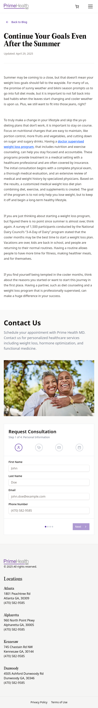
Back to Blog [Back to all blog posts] (16, 22)
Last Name (15, 476)
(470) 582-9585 (14, 603)
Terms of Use (59, 702)
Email (12, 490)
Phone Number (18, 504)
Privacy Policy (39, 702)
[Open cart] (77, 6)
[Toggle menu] (90, 6)
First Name (15, 462)
